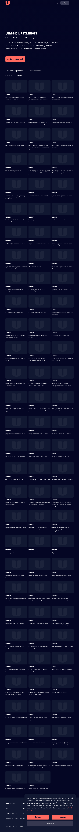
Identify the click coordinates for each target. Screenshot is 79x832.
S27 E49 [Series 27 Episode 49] (8, 476)
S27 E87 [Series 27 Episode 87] (54, 762)
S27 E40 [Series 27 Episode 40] (8, 405)
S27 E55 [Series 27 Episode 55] (8, 524)
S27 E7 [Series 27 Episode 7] (7, 142)
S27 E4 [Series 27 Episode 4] (7, 119)
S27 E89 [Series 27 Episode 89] (31, 785)
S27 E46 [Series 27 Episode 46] (8, 453)
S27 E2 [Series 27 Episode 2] (30, 94)
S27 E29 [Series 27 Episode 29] (31, 309)
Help (7, 808)
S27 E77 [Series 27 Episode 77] (31, 689)
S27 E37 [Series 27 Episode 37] (8, 380)
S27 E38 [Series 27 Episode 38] (31, 380)
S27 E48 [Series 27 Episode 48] (54, 453)
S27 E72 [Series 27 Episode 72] (54, 643)
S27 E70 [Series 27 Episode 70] (8, 643)
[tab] (35, 71)
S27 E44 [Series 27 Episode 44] (31, 430)
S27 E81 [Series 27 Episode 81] (54, 714)
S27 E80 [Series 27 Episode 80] (31, 714)
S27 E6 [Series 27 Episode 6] (54, 119)
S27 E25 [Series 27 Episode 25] (8, 286)
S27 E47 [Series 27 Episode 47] (31, 453)
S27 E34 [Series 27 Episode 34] (8, 355)
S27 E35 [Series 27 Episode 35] (31, 355)
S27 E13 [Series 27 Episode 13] (8, 192)
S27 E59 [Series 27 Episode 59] (31, 549)
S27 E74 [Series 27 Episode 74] (31, 666)
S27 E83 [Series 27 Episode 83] (31, 739)
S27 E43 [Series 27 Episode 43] (8, 430)
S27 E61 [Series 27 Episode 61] (8, 572)
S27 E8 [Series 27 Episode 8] (30, 142)
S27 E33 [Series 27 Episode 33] (54, 332)
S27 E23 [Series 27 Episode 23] (31, 263)
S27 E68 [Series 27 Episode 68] (31, 620)
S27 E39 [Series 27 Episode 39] (54, 380)
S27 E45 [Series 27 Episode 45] (54, 430)
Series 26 (9, 76)
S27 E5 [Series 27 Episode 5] (30, 119)
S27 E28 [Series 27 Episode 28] (8, 309)
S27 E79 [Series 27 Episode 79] (8, 714)
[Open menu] (72, 3)
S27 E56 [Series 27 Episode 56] (31, 524)
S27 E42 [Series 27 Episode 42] (54, 405)
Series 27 (20, 76)
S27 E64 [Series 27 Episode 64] (8, 595)
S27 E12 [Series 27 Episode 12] (54, 167)
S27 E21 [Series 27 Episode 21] (54, 240)
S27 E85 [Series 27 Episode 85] (8, 762)
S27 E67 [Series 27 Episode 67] (8, 620)
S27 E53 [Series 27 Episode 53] (31, 499)
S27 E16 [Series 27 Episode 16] (8, 217)
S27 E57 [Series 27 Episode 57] (54, 524)
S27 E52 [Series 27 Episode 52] (8, 499)
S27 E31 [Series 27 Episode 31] (8, 332)
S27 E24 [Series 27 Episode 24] (54, 263)
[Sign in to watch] (15, 59)
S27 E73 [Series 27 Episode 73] (8, 666)
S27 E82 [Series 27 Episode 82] (8, 739)
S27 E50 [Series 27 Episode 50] (31, 476)
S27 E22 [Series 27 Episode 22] (8, 263)
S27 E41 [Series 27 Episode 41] (31, 405)
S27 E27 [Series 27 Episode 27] (54, 286)
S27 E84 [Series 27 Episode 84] (54, 739)
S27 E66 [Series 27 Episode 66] (54, 595)
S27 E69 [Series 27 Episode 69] (54, 620)
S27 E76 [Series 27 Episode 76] (8, 689)
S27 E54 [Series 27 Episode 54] (54, 499)
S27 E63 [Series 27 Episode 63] (54, 572)
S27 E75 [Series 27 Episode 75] (54, 666)
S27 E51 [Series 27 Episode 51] (54, 476)
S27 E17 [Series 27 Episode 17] (31, 217)
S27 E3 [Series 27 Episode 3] (54, 94)
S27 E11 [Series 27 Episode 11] (30, 167)
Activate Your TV (11, 813)
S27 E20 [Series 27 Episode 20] (31, 240)
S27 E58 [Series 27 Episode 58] (8, 549)
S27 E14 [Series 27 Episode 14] (31, 192)
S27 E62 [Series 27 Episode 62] (31, 572)
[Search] (58, 3)
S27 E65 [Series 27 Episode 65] (31, 595)
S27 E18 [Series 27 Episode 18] (54, 217)
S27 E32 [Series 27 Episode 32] (31, 332)
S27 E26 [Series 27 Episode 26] (31, 286)
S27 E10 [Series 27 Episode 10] (8, 167)
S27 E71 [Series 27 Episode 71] (31, 643)
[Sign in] (64, 3)
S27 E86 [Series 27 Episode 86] (31, 762)
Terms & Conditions (12, 819)
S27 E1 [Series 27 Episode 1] (7, 94)
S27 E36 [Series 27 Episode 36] (54, 355)
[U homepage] (7, 3)
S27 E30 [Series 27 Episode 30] (54, 309)
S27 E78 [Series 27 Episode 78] (54, 689)
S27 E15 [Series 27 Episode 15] (54, 192)
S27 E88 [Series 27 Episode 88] (8, 785)
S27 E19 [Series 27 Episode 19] (8, 240)
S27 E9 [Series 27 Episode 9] (54, 142)
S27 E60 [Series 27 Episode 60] (54, 549)
